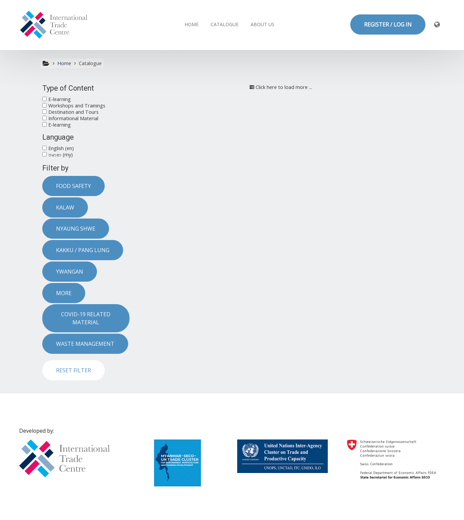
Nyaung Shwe (75, 228)
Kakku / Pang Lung (82, 250)
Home (192, 24)
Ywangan (69, 271)
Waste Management (85, 343)
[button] (437, 24)
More (63, 293)
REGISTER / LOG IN (388, 24)
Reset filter (73, 370)
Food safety (73, 186)
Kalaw (65, 207)
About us (262, 24)
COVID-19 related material (85, 318)
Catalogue (225, 24)
